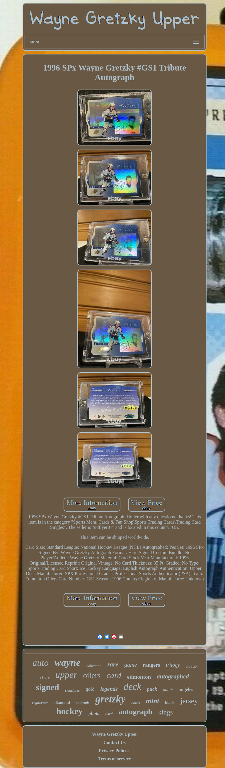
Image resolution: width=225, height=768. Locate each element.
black (170, 702)
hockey (69, 711)
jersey (189, 701)
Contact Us (114, 742)
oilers (92, 675)
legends (109, 689)
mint (152, 701)
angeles (185, 689)
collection (93, 666)
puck (152, 689)
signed (47, 687)
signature (39, 703)
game (130, 664)
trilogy (173, 665)
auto (41, 663)
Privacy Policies (114, 750)
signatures (72, 690)
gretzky (110, 699)
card (114, 675)
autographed (173, 676)
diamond (62, 702)
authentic (83, 703)
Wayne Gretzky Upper (114, 734)
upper (66, 674)
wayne (67, 662)
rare (112, 664)
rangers (151, 665)
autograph (135, 711)
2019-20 (191, 666)
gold (90, 689)
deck (132, 686)
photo (93, 713)
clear (45, 677)
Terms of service (114, 758)
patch (168, 689)
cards (135, 703)
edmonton (139, 677)
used (109, 714)
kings (165, 712)
